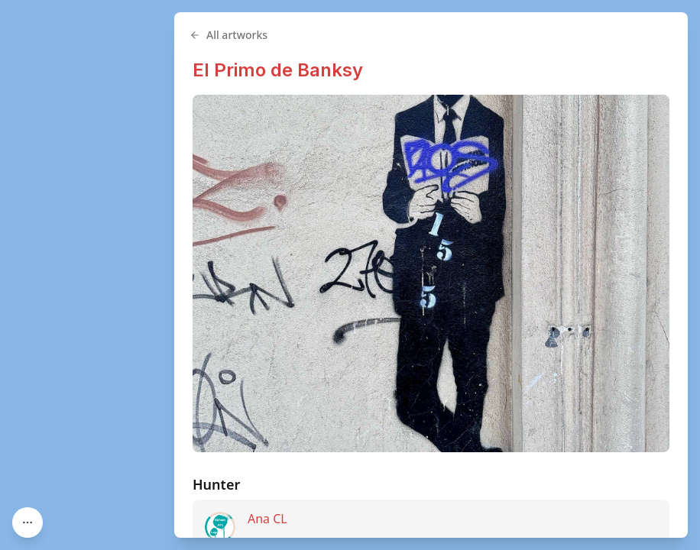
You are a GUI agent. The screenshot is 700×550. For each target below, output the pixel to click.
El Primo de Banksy (278, 70)
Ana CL (267, 518)
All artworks (228, 35)
